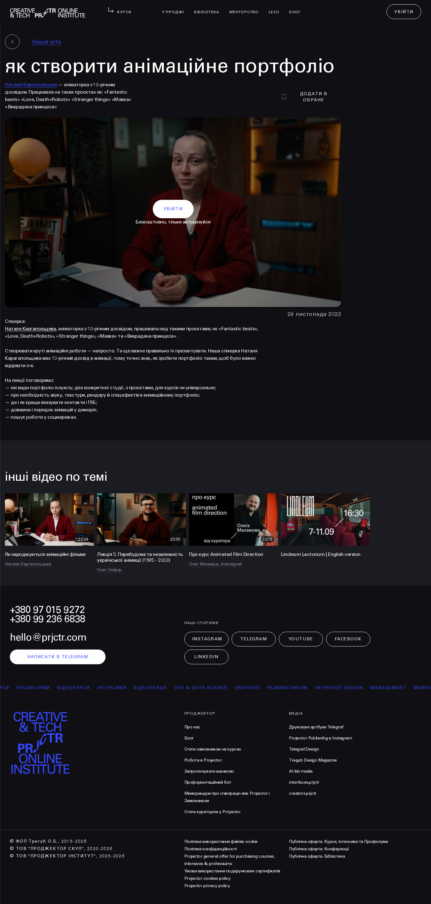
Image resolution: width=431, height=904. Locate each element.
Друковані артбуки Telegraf (316, 727)
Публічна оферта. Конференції (319, 849)
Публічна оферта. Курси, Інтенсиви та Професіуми (338, 841)
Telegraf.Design (304, 749)
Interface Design (344, 687)
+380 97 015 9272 (47, 610)
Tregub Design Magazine (313, 760)
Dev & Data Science (206, 687)
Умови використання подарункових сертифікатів (232, 871)
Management (393, 687)
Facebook (348, 639)
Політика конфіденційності (210, 849)
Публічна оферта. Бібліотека (317, 856)
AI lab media (301, 771)
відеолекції (155, 687)
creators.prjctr (303, 793)
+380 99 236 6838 (47, 619)
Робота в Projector (203, 760)
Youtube (301, 639)
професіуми (38, 687)
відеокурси (79, 687)
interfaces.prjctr (304, 782)
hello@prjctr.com (48, 637)
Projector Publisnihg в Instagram (320, 738)
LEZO (277, 8)
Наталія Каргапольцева (31, 84)
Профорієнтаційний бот (207, 782)
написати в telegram (57, 656)
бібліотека (209, 8)
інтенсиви (117, 687)
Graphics (252, 687)
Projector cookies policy (207, 878)
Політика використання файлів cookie (221, 841)
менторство (246, 8)
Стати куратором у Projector (212, 811)
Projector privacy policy (207, 885)
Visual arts (46, 41)
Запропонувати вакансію (209, 771)
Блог (297, 8)
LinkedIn (206, 656)
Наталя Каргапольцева (30, 329)
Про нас (192, 727)
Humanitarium (292, 687)
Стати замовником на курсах (212, 749)
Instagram (207, 639)
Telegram (253, 639)
